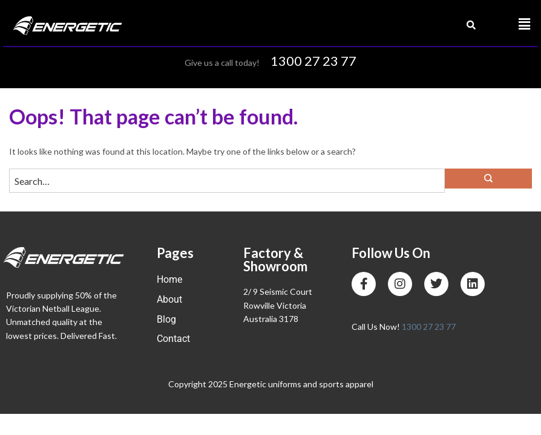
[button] (524, 24)
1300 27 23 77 (313, 61)
